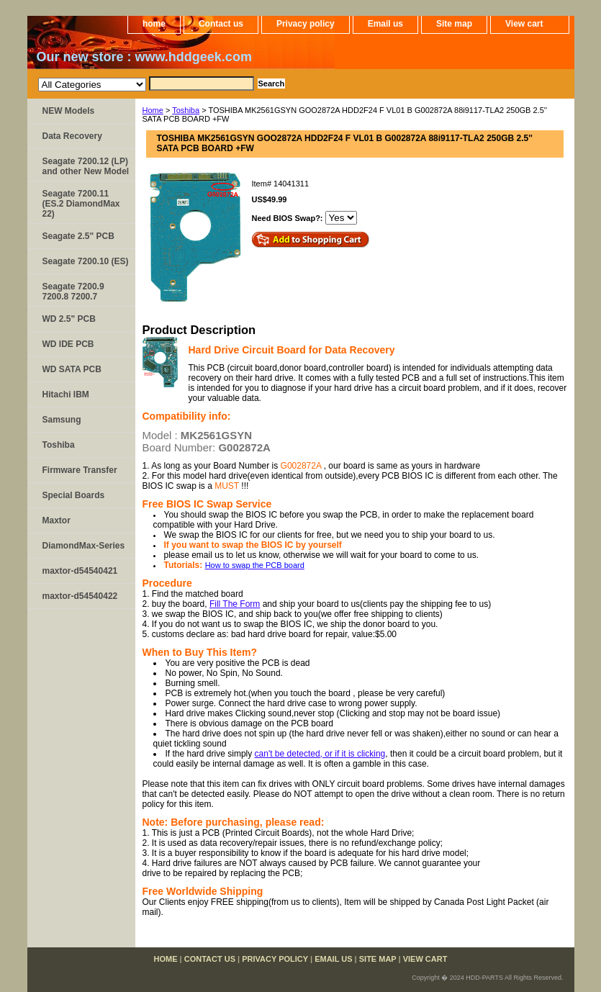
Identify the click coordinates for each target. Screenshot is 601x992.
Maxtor (56, 520)
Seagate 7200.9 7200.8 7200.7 (73, 291)
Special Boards (73, 495)
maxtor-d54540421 (80, 571)
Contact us (221, 24)
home (154, 24)
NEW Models (68, 111)
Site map (454, 24)
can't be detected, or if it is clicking (320, 754)
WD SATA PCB (71, 369)
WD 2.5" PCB (69, 319)
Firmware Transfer (79, 470)
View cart (524, 24)
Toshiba (185, 110)
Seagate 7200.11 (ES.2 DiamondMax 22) (81, 204)
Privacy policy (305, 24)
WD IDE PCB (68, 344)
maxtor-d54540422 (80, 596)
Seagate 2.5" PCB (78, 236)
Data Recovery (72, 136)
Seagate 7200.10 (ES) (85, 261)
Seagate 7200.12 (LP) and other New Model (86, 166)
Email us (385, 24)
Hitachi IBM (65, 394)
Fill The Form (234, 604)
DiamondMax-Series (83, 546)
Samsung (61, 420)
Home (153, 110)
